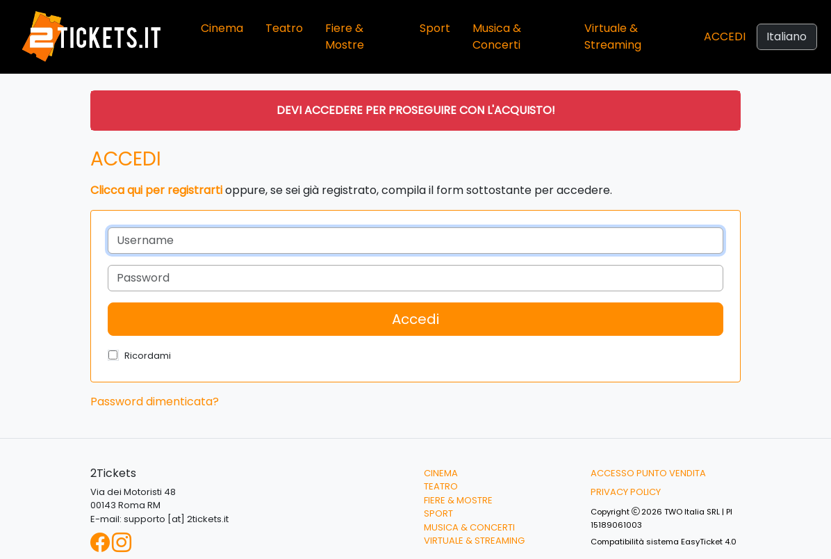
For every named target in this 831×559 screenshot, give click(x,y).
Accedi (725, 36)
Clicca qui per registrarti (156, 190)
